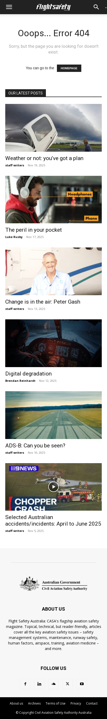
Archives (34, 703)
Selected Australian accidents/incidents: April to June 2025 (53, 520)
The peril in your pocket (33, 230)
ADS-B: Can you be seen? (35, 445)
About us (16, 703)
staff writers (14, 165)
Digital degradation (28, 374)
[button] (9, 7)
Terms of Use (56, 703)
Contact (92, 703)
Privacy (76, 703)
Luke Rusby (14, 237)
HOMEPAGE (69, 68)
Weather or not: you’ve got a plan (44, 158)
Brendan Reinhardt (20, 381)
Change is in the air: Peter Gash (42, 302)
